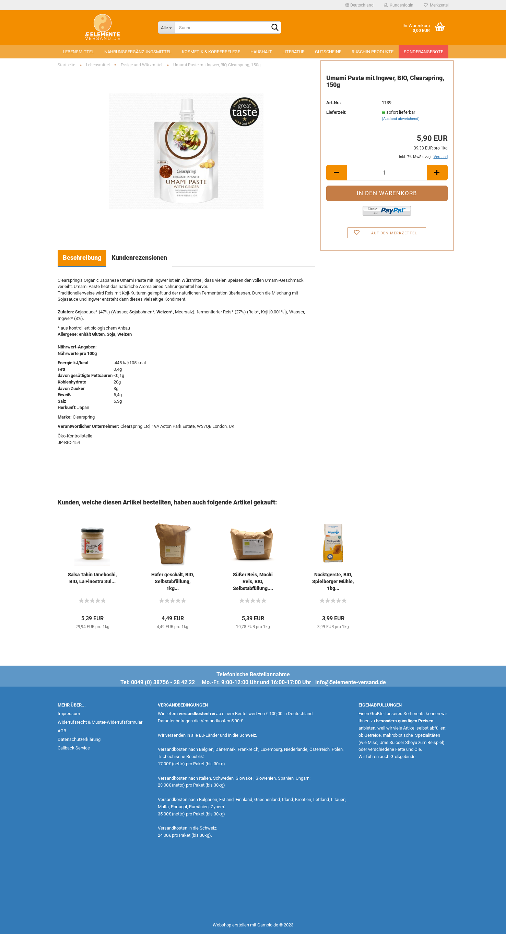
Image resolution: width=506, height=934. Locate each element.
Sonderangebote (423, 51)
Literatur (293, 51)
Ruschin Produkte (372, 51)
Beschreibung (82, 257)
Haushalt (261, 51)
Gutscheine (328, 51)
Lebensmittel (78, 51)
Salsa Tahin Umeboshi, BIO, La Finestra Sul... (92, 578)
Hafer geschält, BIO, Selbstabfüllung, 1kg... (172, 581)
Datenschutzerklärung (79, 739)
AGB (62, 730)
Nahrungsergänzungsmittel (138, 51)
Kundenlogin (398, 5)
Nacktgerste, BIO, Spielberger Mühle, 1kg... (333, 581)
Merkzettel (436, 5)
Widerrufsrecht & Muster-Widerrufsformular (100, 722)
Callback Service (74, 747)
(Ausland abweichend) (401, 118)
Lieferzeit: (336, 112)
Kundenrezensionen (139, 257)
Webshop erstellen (231, 924)
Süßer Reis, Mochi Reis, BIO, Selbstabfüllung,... (253, 581)
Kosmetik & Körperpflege (211, 51)
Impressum (69, 713)
